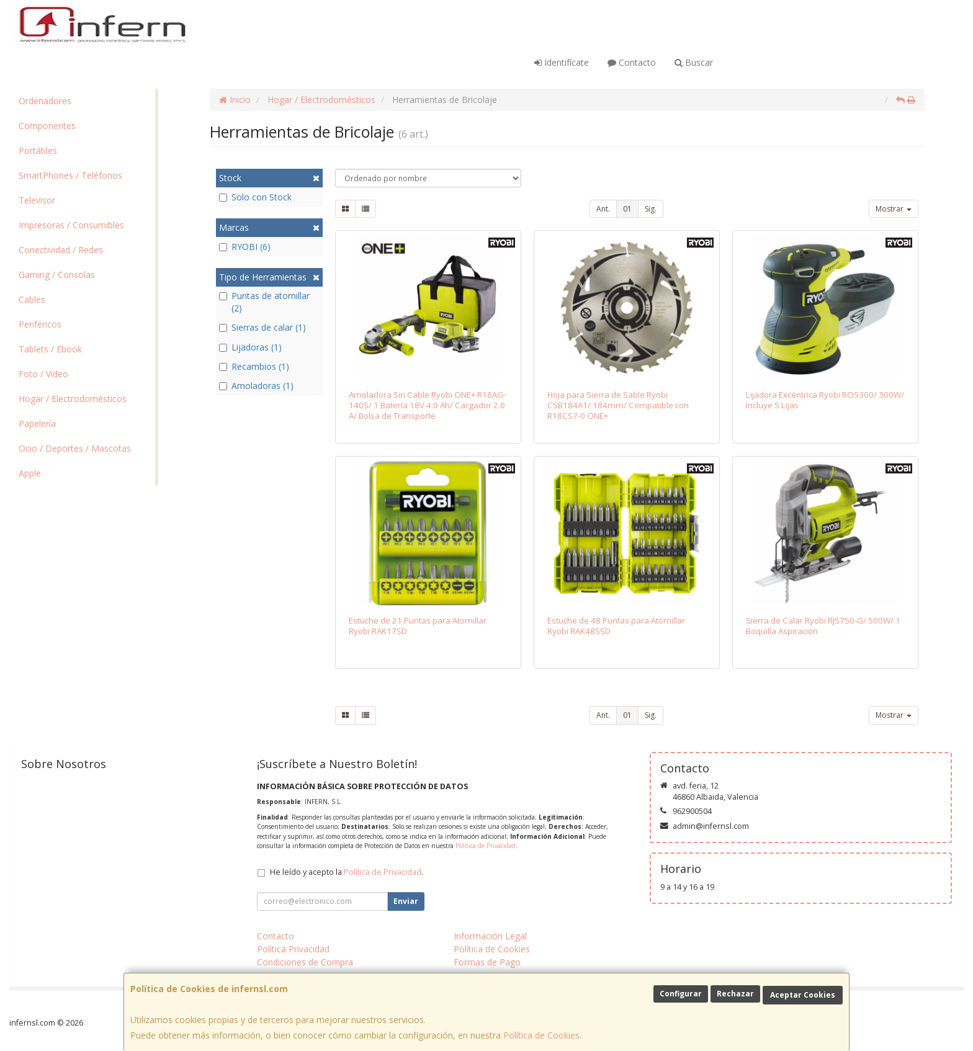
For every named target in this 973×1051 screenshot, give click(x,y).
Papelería (37, 423)
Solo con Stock (255, 197)
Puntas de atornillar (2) (264, 302)
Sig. (651, 208)
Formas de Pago (487, 962)
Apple (30, 473)
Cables (32, 299)
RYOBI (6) (245, 247)
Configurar (681, 993)
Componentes (47, 126)
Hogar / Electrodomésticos (73, 399)
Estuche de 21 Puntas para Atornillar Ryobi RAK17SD (417, 626)
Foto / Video (43, 374)
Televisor (37, 200)
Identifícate (561, 62)
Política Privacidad (293, 949)
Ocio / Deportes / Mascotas (75, 448)
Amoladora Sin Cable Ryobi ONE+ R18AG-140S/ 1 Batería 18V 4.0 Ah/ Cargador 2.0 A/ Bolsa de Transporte (427, 405)
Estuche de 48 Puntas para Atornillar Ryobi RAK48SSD (616, 626)
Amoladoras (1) (256, 385)
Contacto (632, 62)
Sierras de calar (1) (262, 327)
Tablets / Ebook (50, 349)
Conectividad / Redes (61, 250)
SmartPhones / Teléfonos (70, 175)
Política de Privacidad (485, 845)
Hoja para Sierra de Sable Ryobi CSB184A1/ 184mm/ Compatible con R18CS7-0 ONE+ (618, 405)
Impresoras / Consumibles (71, 225)
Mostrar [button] (894, 208)
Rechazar (735, 993)
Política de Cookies (541, 1035)
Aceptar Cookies (802, 995)
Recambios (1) (254, 366)
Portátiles (38, 150)
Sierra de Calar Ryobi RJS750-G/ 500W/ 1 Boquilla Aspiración (823, 626)
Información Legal (490, 936)
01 (627, 208)
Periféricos (40, 324)
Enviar (405, 901)
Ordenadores (45, 101)
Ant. (603, 208)
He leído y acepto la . (346, 872)
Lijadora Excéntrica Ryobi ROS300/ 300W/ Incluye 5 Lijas (825, 400)
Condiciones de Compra (305, 962)
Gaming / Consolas (57, 274)
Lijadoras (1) (250, 347)
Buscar (694, 62)
